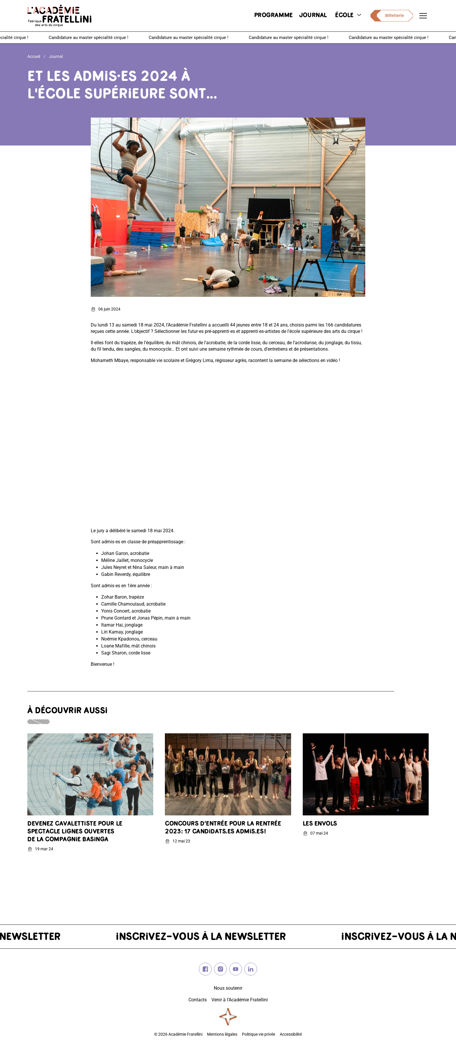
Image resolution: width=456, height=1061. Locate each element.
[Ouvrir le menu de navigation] (423, 15)
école (348, 15)
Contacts (197, 1000)
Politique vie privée (258, 1034)
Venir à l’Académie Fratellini (239, 1000)
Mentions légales (222, 1034)
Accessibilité (291, 1034)
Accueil (33, 56)
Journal (56, 56)
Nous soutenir (228, 988)
